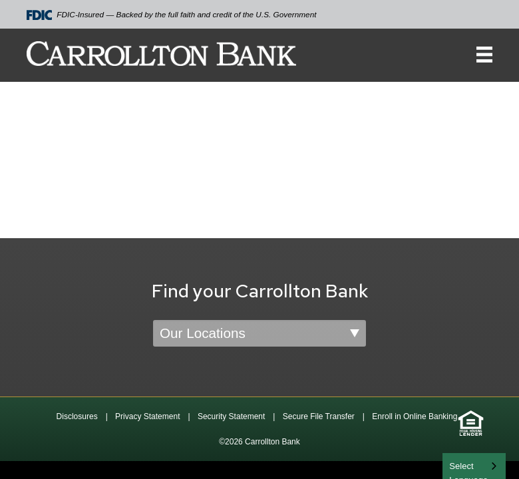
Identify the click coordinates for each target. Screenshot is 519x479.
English (464, 465)
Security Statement (231, 416)
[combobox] (474, 466)
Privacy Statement (147, 416)
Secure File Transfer (319, 416)
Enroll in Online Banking (414, 416)
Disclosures (77, 416)
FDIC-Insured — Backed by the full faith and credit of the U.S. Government (172, 15)
